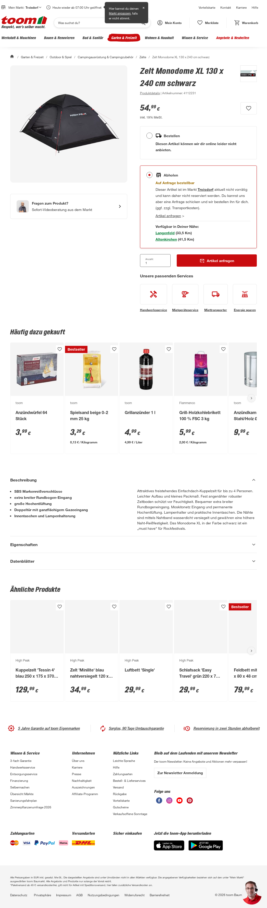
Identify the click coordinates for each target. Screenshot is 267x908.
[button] (169, 23)
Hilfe (255, 7)
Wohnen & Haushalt (159, 38)
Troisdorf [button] (33, 7)
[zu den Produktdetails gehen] (150, 93)
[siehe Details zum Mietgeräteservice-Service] (185, 298)
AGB (79, 895)
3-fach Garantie (20, 761)
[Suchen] (99, 22)
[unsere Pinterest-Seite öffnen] (190, 802)
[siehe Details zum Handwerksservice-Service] (153, 298)
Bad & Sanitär (92, 38)
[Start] (12, 57)
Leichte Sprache (124, 761)
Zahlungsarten (123, 774)
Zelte (142, 57)
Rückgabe (119, 794)
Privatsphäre (42, 895)
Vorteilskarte (207, 7)
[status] (208, 23)
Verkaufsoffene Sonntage (130, 814)
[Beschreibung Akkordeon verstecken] (133, 480)
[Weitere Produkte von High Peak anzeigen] (246, 80)
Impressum (63, 895)
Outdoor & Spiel (61, 57)
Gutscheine (121, 807)
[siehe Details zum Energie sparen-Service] (245, 298)
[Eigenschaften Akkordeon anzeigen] (133, 544)
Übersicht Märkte (21, 794)
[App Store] (169, 849)
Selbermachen (20, 787)
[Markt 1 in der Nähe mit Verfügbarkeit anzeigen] (165, 232)
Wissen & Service (195, 38)
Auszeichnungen (83, 787)
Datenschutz (18, 895)
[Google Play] (205, 849)
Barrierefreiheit (160, 895)
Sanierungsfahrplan (23, 800)
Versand (118, 787)
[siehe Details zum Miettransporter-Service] (216, 298)
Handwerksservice (22, 767)
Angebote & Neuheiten (232, 38)
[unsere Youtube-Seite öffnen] (179, 802)
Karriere (241, 7)
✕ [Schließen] (143, 8)
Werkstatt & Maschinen (18, 38)
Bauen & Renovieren (59, 38)
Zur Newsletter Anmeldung (180, 773)
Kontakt (225, 7)
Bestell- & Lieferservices (129, 781)
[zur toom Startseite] (24, 23)
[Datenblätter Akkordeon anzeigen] (133, 561)
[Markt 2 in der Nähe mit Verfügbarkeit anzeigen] (166, 239)
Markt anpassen (120, 13)
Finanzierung (19, 781)
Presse (76, 774)
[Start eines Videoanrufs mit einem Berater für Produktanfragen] (68, 206)
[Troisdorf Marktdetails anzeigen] (205, 189)
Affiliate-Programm (85, 794)
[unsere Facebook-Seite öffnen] (159, 802)
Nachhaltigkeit (82, 781)
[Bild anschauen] (68, 124)
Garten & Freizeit (123, 38)
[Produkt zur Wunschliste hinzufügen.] (248, 108)
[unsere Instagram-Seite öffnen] (169, 802)
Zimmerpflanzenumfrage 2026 (30, 807)
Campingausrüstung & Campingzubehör (105, 57)
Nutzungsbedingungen (103, 895)
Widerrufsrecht (134, 895)
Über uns (78, 761)
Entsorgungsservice (23, 774)
